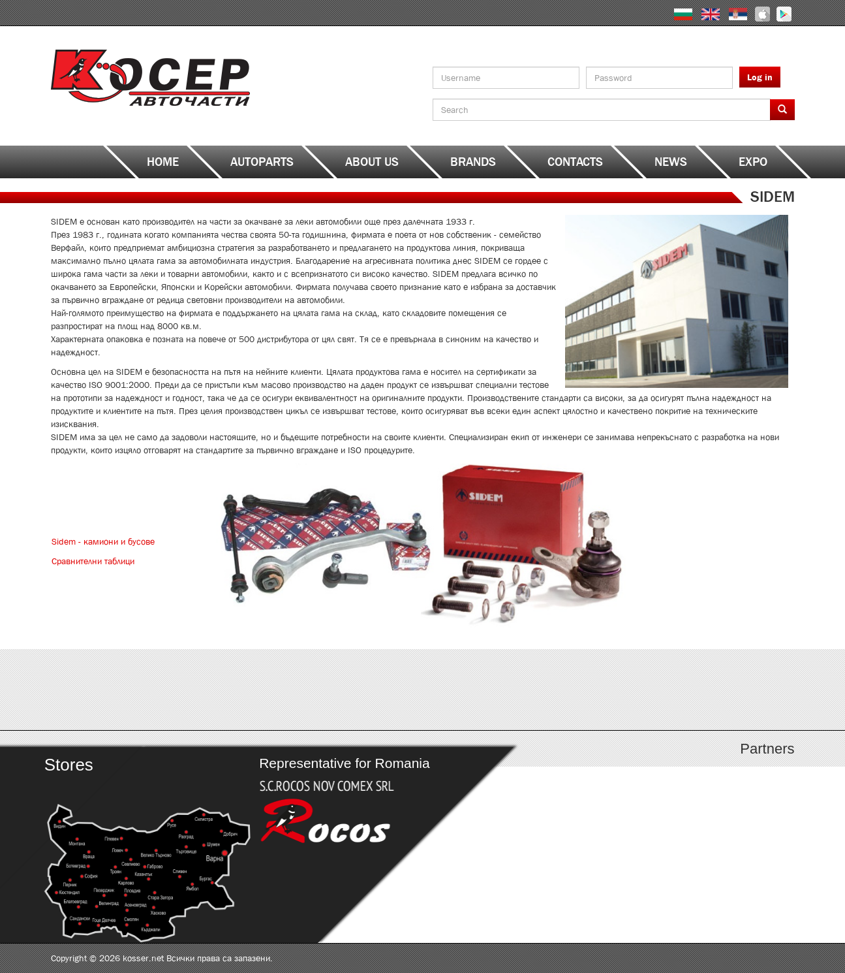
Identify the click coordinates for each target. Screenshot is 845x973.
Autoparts (262, 162)
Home (163, 162)
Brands (473, 162)
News (670, 162)
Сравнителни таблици (93, 561)
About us (372, 162)
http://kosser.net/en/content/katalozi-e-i (330, 689)
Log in (760, 77)
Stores (68, 764)
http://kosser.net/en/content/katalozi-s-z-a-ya (702, 689)
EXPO (753, 162)
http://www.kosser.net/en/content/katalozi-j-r (516, 689)
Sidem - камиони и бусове (103, 541)
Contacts (575, 162)
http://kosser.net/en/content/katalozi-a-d (144, 689)
